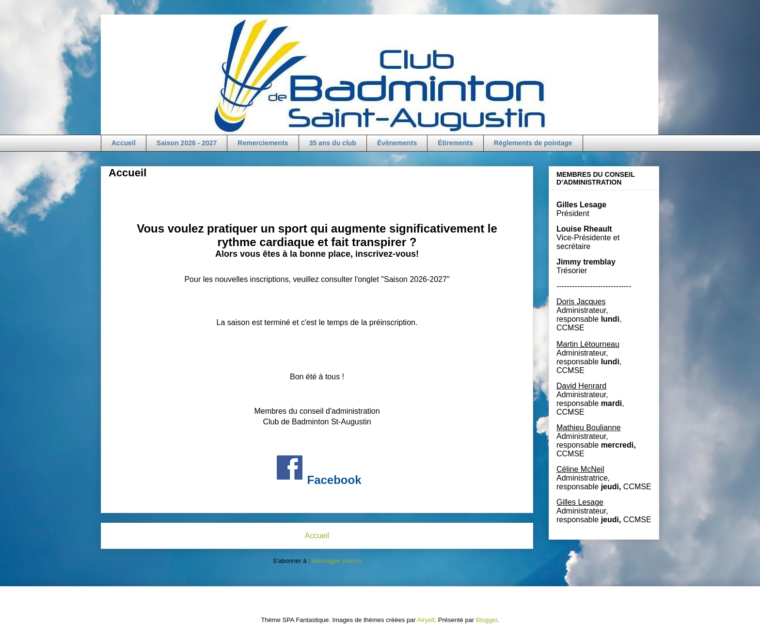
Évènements (397, 143)
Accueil (123, 143)
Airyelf (425, 619)
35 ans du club (332, 143)
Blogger (486, 619)
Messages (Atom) (336, 560)
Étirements (455, 143)
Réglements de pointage (533, 143)
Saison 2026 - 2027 (187, 143)
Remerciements (263, 143)
